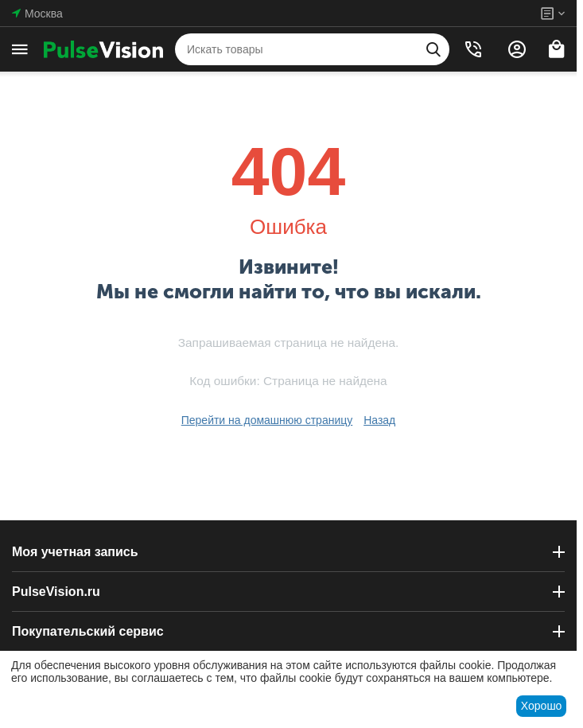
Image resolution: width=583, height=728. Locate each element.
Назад (379, 420)
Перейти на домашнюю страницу (267, 420)
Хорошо (541, 705)
